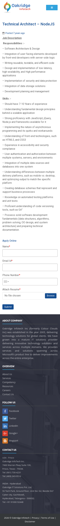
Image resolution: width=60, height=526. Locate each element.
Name (6, 246)
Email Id (7, 260)
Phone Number (11, 275)
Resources (7, 386)
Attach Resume (11, 289)
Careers (6, 390)
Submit (8, 307)
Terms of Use (47, 517)
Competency (9, 382)
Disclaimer (30, 521)
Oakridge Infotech (21, 517)
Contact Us (8, 394)
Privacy (35, 517)
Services (6, 378)
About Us (7, 374)
